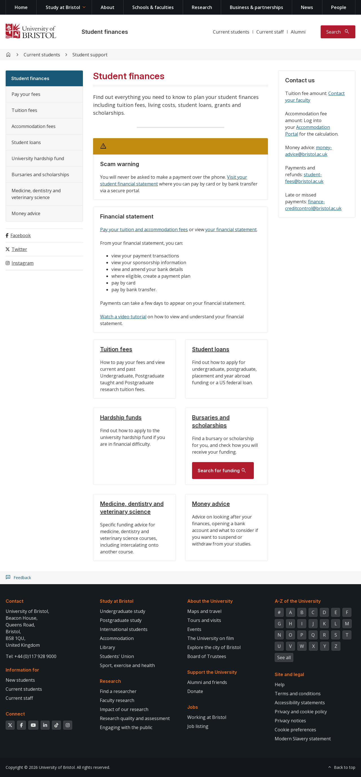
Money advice (26, 213)
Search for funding (219, 470)
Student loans (26, 142)
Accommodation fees (34, 126)
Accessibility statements (300, 702)
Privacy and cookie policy (301, 711)
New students (20, 680)
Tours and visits (204, 620)
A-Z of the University (298, 601)
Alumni (298, 32)
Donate (195, 691)
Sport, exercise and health (127, 665)
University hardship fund (38, 158)
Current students (231, 32)
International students (124, 629)
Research (202, 7)
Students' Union (117, 656)
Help (280, 684)
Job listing (197, 726)
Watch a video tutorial (123, 317)
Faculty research (117, 700)
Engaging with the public (126, 727)
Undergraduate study (122, 611)
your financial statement (231, 229)
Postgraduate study (121, 620)
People (338, 7)
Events (194, 629)
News (307, 7)
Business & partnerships (256, 7)
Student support (89, 55)
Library (107, 647)
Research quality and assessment (135, 718)
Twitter (19, 249)
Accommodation (117, 638)
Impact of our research (124, 709)
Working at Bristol (206, 717)
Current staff (270, 32)
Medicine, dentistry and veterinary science (36, 193)
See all (284, 657)
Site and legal (289, 674)
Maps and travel (204, 611)
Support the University (212, 672)
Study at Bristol (63, 7)
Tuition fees (24, 110)
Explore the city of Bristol (214, 647)
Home (21, 7)
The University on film (210, 638)
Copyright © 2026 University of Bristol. (41, 767)
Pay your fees (26, 94)
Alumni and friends (207, 682)
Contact (14, 601)
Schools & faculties (153, 7)
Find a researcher (118, 691)
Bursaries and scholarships (40, 174)
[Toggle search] (338, 31)
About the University (210, 601)
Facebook (20, 235)
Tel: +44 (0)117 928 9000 (31, 656)
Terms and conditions (298, 693)
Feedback (22, 578)
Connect (15, 714)
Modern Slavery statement (303, 739)
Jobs (192, 707)
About (108, 7)
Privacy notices (290, 721)
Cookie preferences (295, 730)
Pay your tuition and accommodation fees (144, 229)
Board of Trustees (206, 656)
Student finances (105, 31)
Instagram (23, 263)
